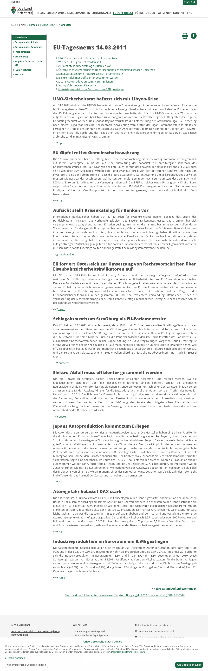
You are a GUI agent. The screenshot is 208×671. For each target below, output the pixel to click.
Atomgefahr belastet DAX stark (77, 85)
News (41, 13)
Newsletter (63, 24)
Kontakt (179, 13)
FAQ (190, 13)
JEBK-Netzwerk (23, 69)
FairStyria (164, 13)
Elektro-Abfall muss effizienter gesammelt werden (88, 77)
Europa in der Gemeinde (28, 47)
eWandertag (21, 56)
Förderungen (145, 13)
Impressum (139, 652)
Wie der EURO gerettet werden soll (79, 62)
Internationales (99, 13)
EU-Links (20, 74)
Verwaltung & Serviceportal (90, 631)
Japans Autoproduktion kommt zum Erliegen (85, 81)
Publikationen (23, 51)
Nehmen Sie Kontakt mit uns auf (155, 631)
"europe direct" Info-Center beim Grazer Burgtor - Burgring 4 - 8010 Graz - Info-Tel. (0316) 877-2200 (125, 595)
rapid (62, 309)
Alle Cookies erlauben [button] (189, 665)
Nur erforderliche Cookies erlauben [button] (26, 665)
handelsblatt (66, 254)
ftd (60, 201)
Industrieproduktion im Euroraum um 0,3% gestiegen (91, 89)
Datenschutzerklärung (121, 652)
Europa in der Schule (26, 42)
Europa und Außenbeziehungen (176, 588)
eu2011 (63, 416)
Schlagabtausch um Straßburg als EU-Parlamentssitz (90, 74)
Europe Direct (123, 13)
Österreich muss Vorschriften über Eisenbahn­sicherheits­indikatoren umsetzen (106, 70)
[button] (15, 658)
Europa (32, 24)
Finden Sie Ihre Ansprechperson (155, 625)
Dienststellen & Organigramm (91, 635)
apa (61, 143)
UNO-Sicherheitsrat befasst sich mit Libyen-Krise (88, 58)
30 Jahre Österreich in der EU (29, 63)
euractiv (64, 363)
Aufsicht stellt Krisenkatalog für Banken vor (84, 66)
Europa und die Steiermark (66, 13)
